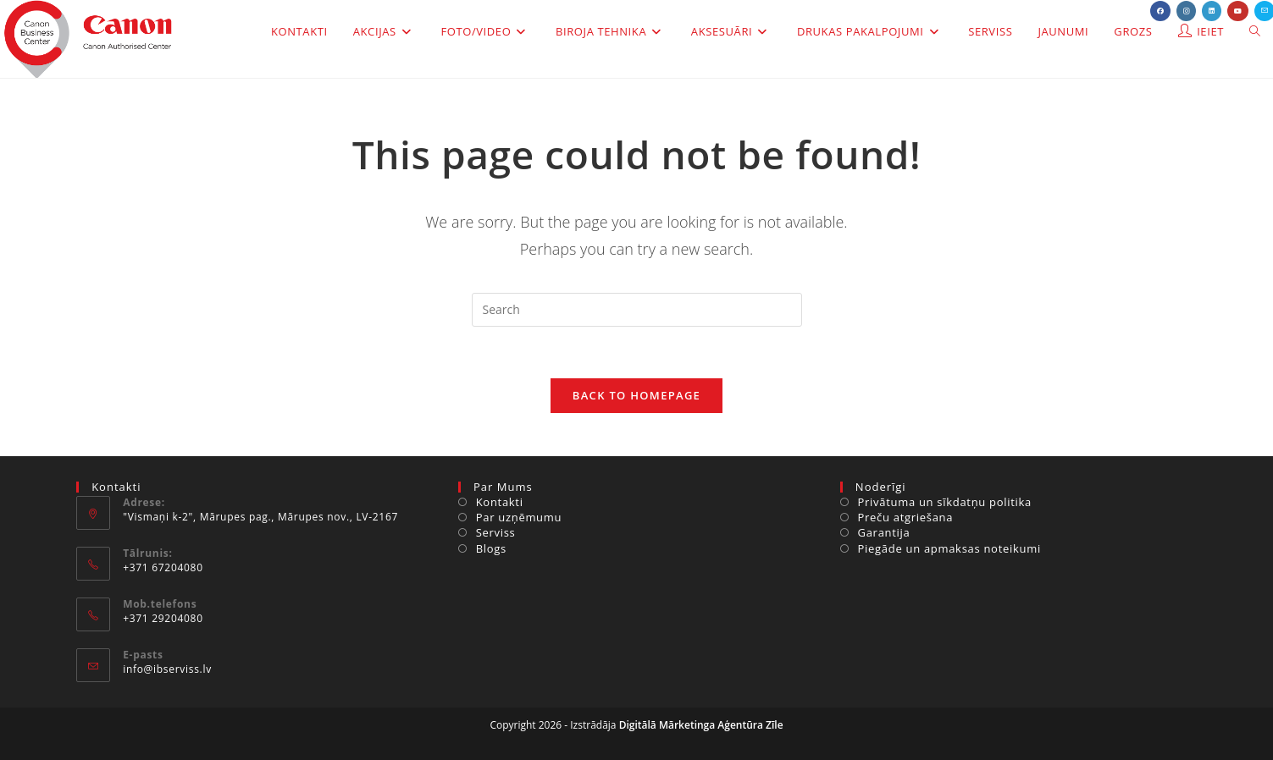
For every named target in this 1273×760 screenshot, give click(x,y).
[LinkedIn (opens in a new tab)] (1211, 11)
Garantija (884, 532)
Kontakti (499, 502)
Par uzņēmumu (519, 517)
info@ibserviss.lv (167, 669)
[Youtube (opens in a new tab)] (1237, 11)
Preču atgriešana (906, 517)
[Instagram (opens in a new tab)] (1186, 11)
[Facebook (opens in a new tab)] (1160, 11)
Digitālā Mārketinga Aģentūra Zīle (701, 725)
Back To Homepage (636, 395)
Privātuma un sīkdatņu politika (945, 502)
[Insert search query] (637, 310)
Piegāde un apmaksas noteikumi (949, 548)
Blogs (491, 548)
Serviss (496, 532)
